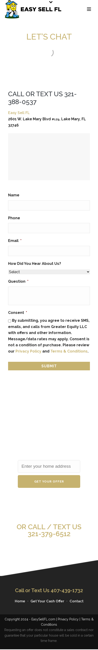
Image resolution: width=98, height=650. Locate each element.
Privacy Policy (28, 351)
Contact (76, 601)
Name (13, 195)
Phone (14, 218)
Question (18, 281)
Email (14, 240)
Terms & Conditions (69, 351)
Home (20, 601)
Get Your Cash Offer (47, 601)
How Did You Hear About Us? (34, 263)
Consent (17, 312)
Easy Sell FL (19, 113)
